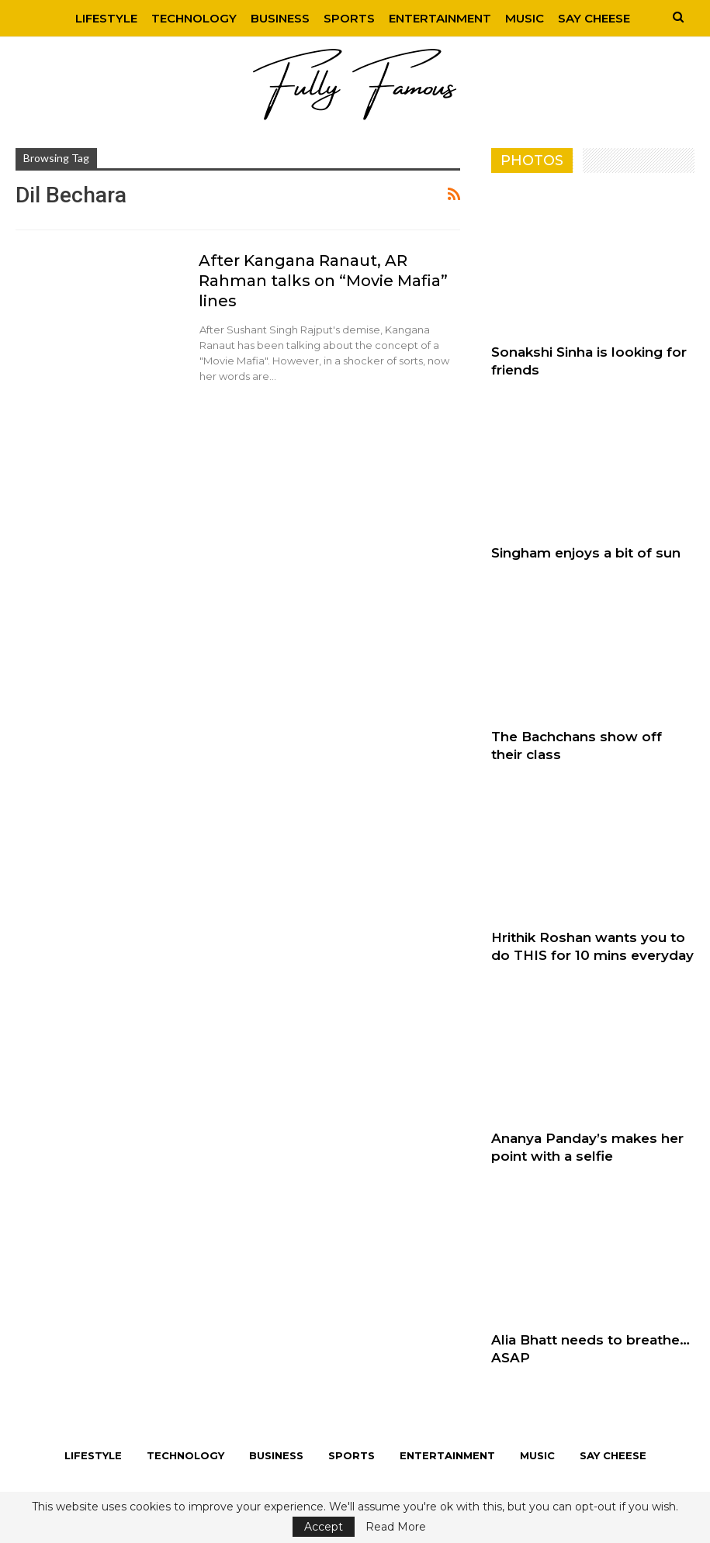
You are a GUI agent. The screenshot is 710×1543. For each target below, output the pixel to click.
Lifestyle (106, 18)
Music (524, 18)
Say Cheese (594, 18)
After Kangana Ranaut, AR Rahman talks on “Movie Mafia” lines (323, 280)
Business (280, 18)
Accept (323, 1527)
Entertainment (440, 18)
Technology (194, 18)
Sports (349, 18)
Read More (395, 1526)
